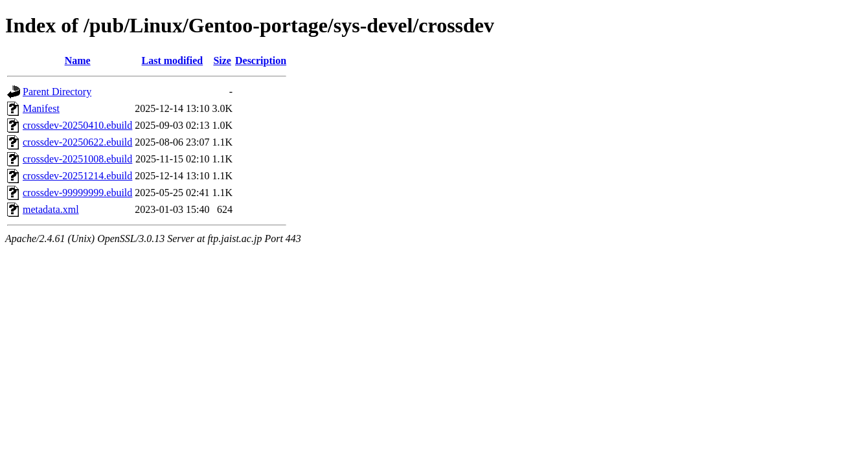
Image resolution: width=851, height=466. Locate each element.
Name (78, 60)
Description (260, 60)
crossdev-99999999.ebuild (77, 192)
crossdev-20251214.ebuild (77, 175)
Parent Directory (57, 91)
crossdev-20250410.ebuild (77, 125)
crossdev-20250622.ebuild (77, 142)
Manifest (41, 108)
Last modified (172, 60)
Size (222, 60)
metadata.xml (51, 209)
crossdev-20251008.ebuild (77, 158)
